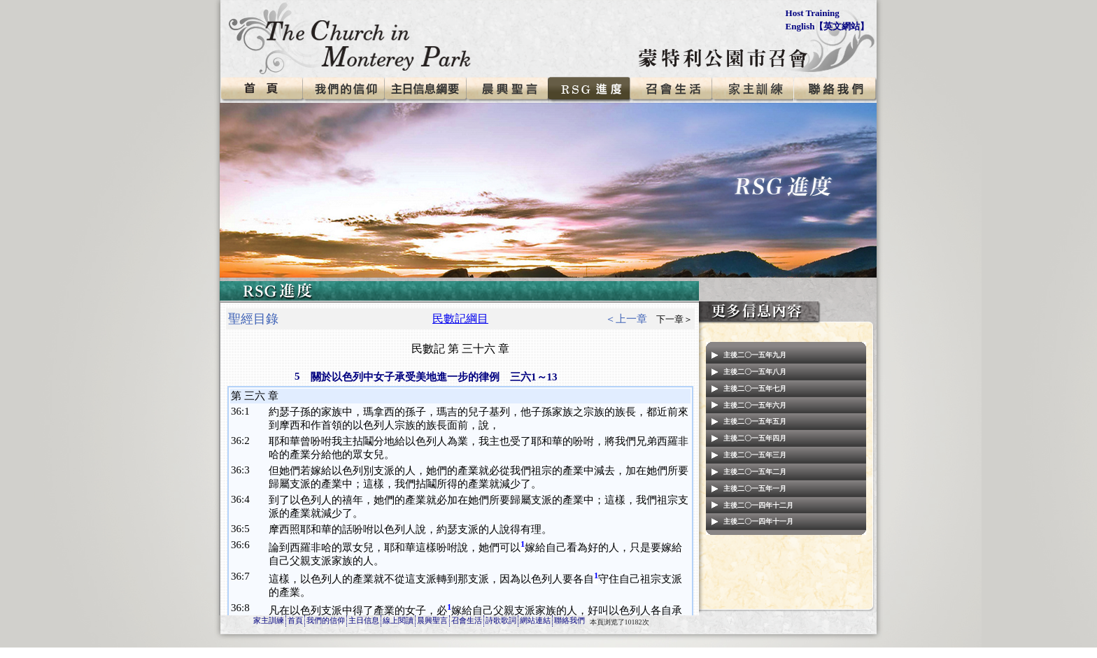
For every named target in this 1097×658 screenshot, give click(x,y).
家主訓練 (268, 620)
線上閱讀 (398, 620)
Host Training (813, 13)
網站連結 (535, 620)
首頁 (295, 620)
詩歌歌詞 (501, 620)
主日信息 (363, 620)
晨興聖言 (432, 620)
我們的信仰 (325, 620)
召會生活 (466, 620)
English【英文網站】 (828, 26)
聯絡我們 (569, 620)
